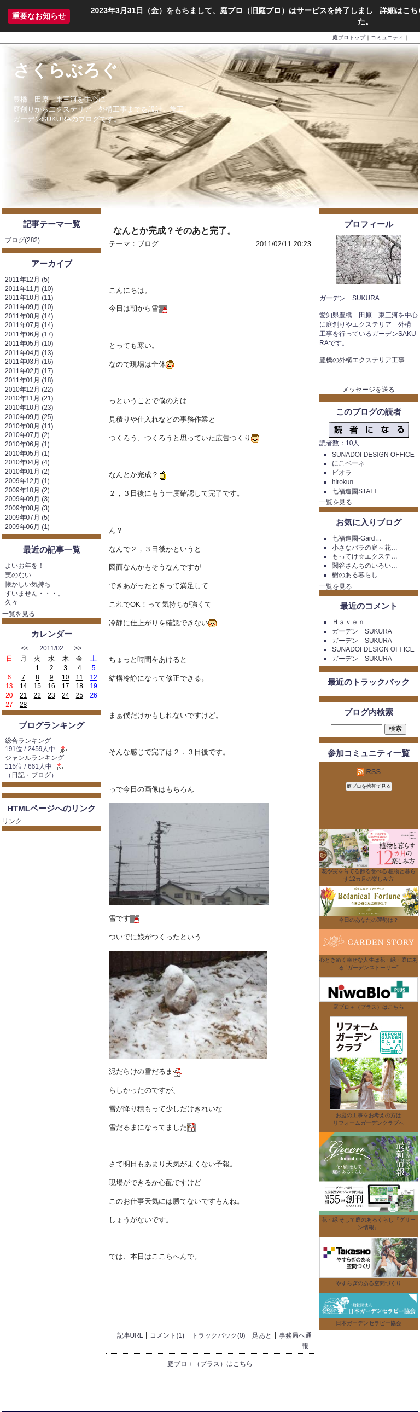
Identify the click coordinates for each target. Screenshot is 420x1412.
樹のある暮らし (355, 575)
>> (78, 648)
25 (79, 695)
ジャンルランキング (34, 758)
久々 (11, 602)
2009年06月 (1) (27, 527)
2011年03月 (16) (29, 361)
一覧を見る (18, 614)
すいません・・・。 (34, 593)
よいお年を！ (24, 566)
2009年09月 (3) (27, 499)
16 (51, 686)
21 (23, 695)
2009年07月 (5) (27, 517)
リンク (12, 821)
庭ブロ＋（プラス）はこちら (210, 1364)
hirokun (342, 482)
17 (65, 686)
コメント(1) (167, 1335)
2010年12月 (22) (29, 389)
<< (25, 648)
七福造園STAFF (355, 491)
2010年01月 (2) (27, 471)
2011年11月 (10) (29, 289)
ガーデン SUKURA (362, 631)
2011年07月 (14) (29, 325)
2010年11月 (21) (29, 398)
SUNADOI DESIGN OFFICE (373, 454)
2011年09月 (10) (29, 307)
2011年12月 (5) (27, 279)
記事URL (130, 1335)
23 (51, 695)
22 (37, 695)
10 (65, 677)
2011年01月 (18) (29, 380)
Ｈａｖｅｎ (348, 622)
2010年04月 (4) (27, 462)
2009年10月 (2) (27, 490)
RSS (369, 772)
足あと (262, 1335)
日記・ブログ (31, 775)
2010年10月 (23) (29, 407)
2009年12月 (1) (27, 481)
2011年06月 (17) (29, 334)
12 (93, 677)
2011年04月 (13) (29, 353)
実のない (18, 575)
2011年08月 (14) (29, 316)
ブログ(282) (22, 240)
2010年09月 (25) (29, 417)
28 (23, 704)
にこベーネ (348, 463)
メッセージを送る (368, 389)
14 (23, 686)
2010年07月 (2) (27, 435)
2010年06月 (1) (27, 444)
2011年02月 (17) (29, 371)
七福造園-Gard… (357, 538)
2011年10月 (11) (29, 297)
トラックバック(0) (218, 1335)
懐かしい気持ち (28, 584)
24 (65, 695)
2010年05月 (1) (27, 453)
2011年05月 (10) (29, 343)
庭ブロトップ (348, 37)
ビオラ (342, 473)
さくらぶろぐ (65, 70)
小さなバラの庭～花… (365, 547)
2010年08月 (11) (29, 426)
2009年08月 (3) (27, 508)
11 (79, 677)
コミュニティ (387, 37)
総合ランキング (28, 741)
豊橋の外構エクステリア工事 (362, 360)
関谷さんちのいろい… (365, 566)
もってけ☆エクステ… (365, 556)
